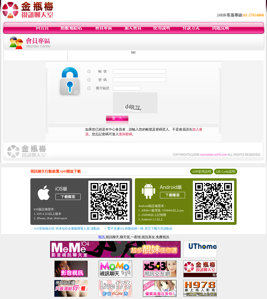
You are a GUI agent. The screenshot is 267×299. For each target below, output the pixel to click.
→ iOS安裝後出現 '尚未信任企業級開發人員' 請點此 (65, 228)
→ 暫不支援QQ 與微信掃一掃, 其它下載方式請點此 (138, 228)
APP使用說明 (201, 171)
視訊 (101, 237)
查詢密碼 (125, 134)
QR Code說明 (225, 171)
